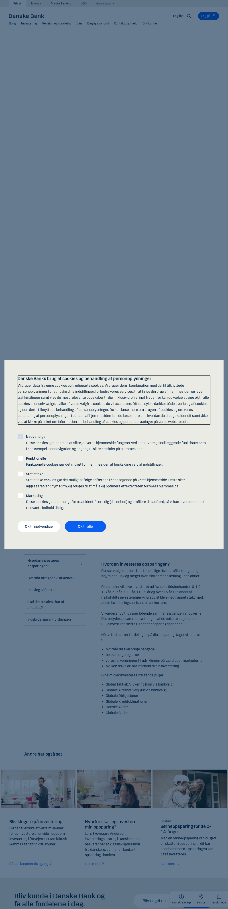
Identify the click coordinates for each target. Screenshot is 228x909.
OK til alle (85, 526)
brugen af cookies (159, 409)
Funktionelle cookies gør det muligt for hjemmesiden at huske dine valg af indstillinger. (94, 461)
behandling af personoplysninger (44, 415)
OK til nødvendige (39, 526)
